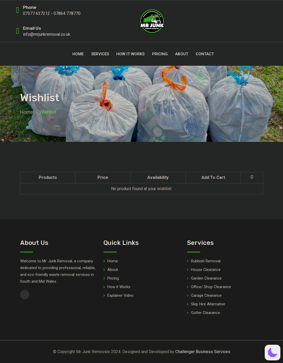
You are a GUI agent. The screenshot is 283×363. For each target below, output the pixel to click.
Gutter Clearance (205, 312)
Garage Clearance (206, 295)
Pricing (160, 54)
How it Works (130, 54)
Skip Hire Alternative (208, 304)
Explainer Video (120, 295)
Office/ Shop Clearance (211, 287)
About (181, 54)
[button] (272, 352)
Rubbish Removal (206, 261)
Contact (205, 54)
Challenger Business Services (202, 351)
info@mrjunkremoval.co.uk (46, 34)
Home (78, 54)
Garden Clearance (206, 278)
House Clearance (206, 269)
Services (100, 54)
